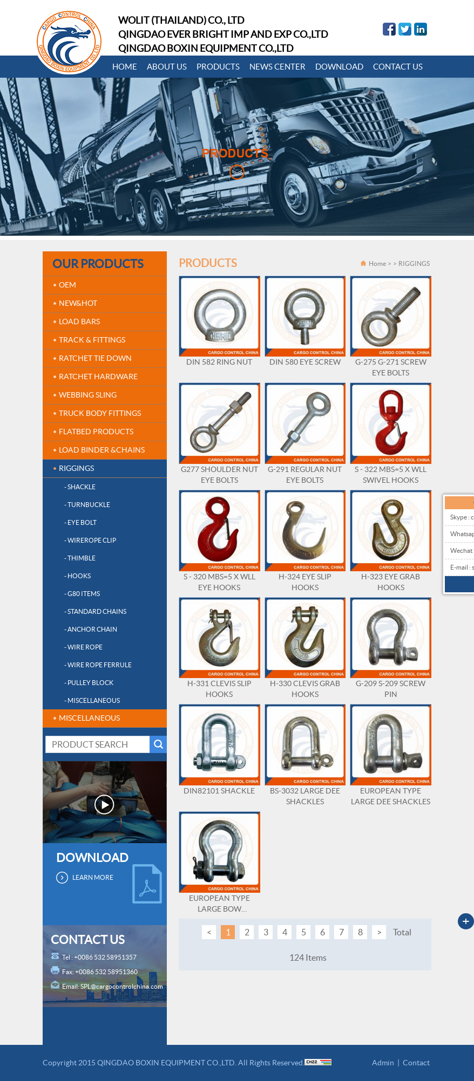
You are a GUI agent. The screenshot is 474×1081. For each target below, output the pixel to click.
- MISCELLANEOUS (92, 700)
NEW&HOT (78, 303)
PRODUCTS (218, 66)
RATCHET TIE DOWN (95, 358)
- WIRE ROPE (83, 647)
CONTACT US (398, 66)
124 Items (308, 957)
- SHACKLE (80, 486)
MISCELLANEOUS (89, 718)
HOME (124, 66)
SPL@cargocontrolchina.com (121, 986)
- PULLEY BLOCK (88, 682)
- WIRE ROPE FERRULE (98, 664)
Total (402, 932)
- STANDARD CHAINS (95, 611)
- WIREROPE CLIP (90, 540)
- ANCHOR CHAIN (90, 629)
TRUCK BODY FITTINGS (100, 413)
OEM (67, 284)
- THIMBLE (80, 558)
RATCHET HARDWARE (98, 376)
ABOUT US (167, 66)
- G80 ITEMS (82, 593)
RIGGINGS (76, 468)
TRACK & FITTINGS (92, 340)
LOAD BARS (79, 321)
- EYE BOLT (80, 522)
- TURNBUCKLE (87, 504)
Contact (416, 1062)
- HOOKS (77, 575)
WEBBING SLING (88, 395)
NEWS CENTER (277, 66)
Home (377, 263)
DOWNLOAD (339, 66)
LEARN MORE (92, 877)
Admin (383, 1062)
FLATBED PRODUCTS (96, 431)
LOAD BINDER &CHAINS (102, 450)
